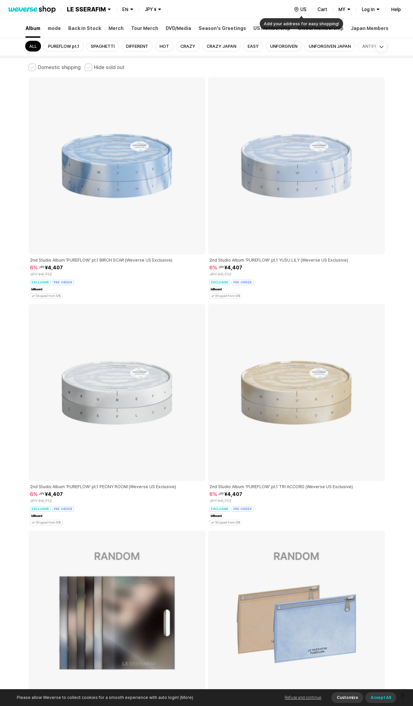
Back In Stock (84, 28)
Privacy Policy (238, 593)
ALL (33, 46)
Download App (368, 662)
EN (125, 9)
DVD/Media (178, 28)
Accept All (381, 697)
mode (54, 28)
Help (396, 9)
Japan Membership (373, 28)
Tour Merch (144, 28)
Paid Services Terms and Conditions (111, 593)
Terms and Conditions (47, 593)
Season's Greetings (222, 28)
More (206, 546)
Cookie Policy (273, 593)
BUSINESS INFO (142, 623)
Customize (347, 697)
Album (33, 28)
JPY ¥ (150, 9)
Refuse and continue (303, 697)
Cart (322, 9)
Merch (116, 28)
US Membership (271, 28)
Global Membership (320, 28)
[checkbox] (55, 67)
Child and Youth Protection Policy (185, 593)
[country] (300, 9)
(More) (186, 697)
